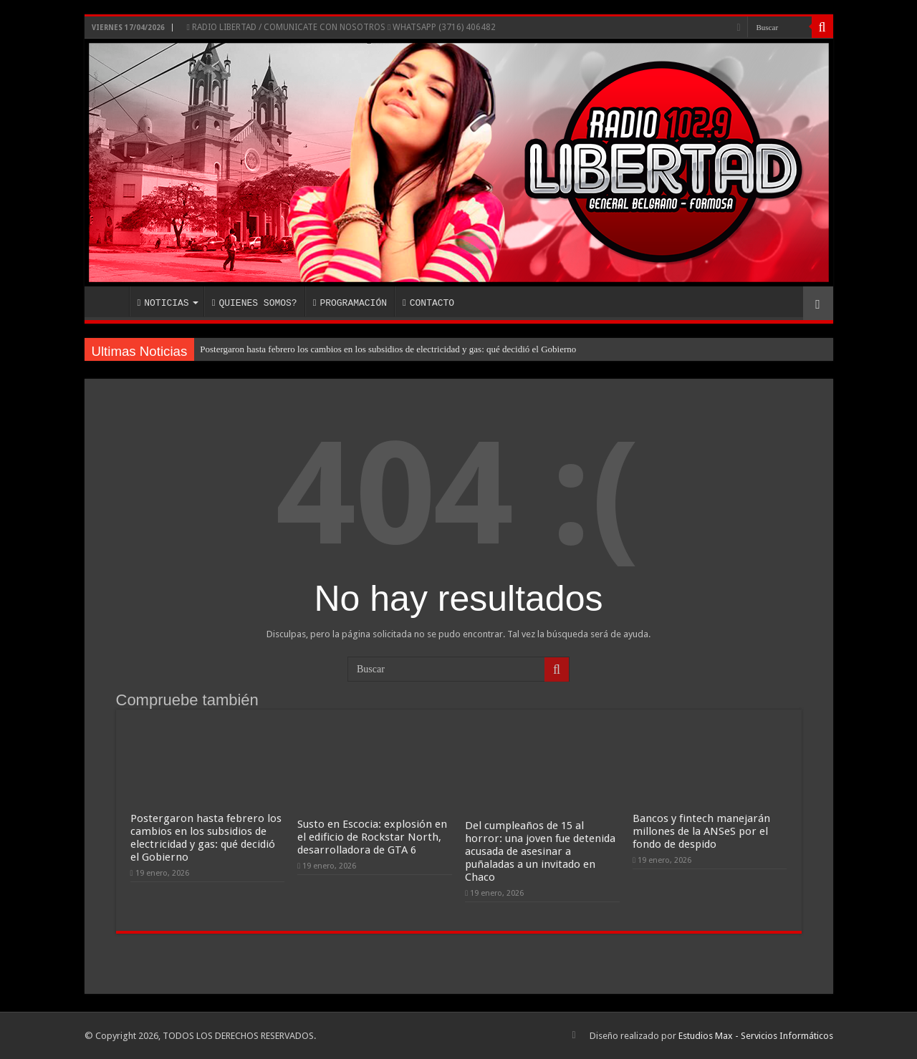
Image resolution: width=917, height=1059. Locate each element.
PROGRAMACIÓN (350, 302)
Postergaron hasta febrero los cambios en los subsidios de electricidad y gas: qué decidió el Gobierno (388, 349)
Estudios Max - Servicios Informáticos (755, 1035)
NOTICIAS (163, 302)
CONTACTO (428, 302)
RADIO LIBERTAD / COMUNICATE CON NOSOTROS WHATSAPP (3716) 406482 (341, 27)
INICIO (110, 301)
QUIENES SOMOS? (254, 302)
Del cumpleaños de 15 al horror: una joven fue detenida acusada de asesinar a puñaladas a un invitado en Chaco (540, 851)
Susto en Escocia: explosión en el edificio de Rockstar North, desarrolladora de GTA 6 (372, 837)
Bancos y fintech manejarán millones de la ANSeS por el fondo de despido (701, 831)
